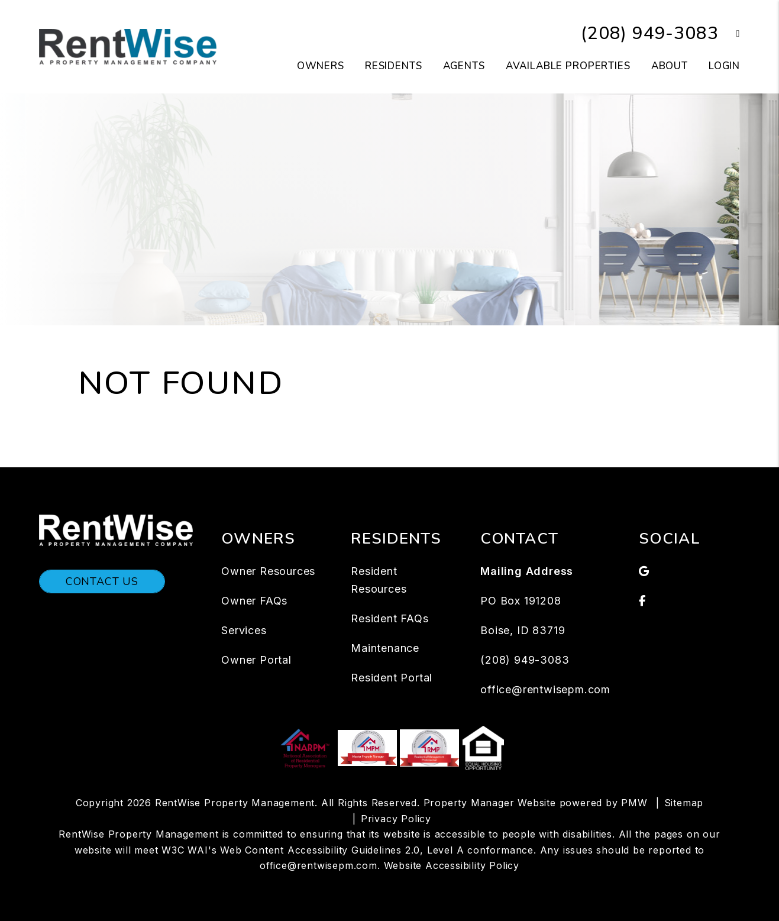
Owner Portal (256, 660)
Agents (464, 66)
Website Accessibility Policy (451, 865)
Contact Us (102, 581)
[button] (730, 34)
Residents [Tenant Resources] (393, 66)
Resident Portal (391, 677)
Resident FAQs (389, 618)
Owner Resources (268, 571)
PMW (634, 803)
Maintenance (385, 648)
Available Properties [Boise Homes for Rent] (568, 66)
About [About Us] (669, 66)
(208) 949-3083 (649, 33)
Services (243, 630)
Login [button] (724, 66)
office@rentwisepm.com (545, 689)
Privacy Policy (396, 819)
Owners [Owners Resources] (320, 66)
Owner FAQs (254, 600)
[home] (127, 46)
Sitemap (684, 803)
